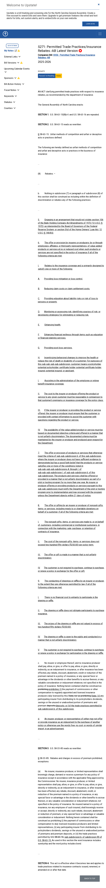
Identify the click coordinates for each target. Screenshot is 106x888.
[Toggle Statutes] (14, 102)
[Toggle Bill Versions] (18, 62)
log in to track (12, 45)
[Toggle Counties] (14, 108)
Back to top (89, 878)
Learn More (90, 24)
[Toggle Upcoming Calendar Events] (5, 72)
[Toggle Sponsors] (15, 78)
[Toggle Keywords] (15, 96)
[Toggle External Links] (19, 56)
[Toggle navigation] (100, 34)
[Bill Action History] (23, 84)
